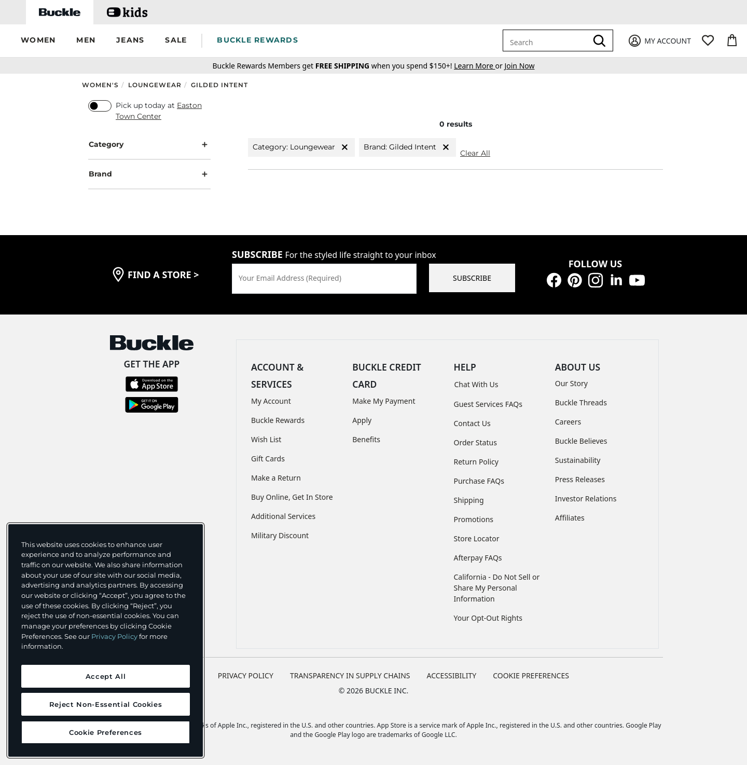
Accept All (106, 676)
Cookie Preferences (531, 675)
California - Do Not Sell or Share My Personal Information (497, 588)
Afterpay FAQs (478, 558)
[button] (38, 41)
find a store (163, 274)
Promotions (474, 519)
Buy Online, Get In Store (292, 497)
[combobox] (546, 40)
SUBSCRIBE (472, 278)
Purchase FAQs (479, 481)
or (479, 66)
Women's (100, 85)
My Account (271, 401)
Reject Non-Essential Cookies (105, 704)
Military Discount (280, 535)
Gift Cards (268, 458)
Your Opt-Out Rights (488, 618)
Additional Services (283, 516)
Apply (361, 420)
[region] (105, 640)
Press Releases (580, 479)
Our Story (571, 383)
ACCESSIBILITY (452, 675)
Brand (149, 174)
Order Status (475, 442)
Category (149, 144)
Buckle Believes (581, 441)
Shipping (469, 500)
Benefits (366, 439)
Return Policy (476, 462)
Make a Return (276, 478)
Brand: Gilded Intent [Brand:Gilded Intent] (407, 147)
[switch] (100, 106)
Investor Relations (586, 498)
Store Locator (477, 538)
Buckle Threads (581, 402)
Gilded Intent (219, 85)
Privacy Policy (114, 636)
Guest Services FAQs (488, 404)
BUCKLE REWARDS (257, 40)
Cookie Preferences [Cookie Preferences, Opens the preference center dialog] (105, 732)
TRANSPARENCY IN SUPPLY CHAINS (350, 675)
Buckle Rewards (278, 420)
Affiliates (570, 518)
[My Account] (659, 41)
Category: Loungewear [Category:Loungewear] (301, 147)
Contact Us (472, 423)
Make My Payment (383, 401)
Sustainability (578, 460)
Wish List (266, 439)
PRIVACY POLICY (245, 675)
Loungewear (155, 85)
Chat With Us (476, 384)
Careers (568, 422)
